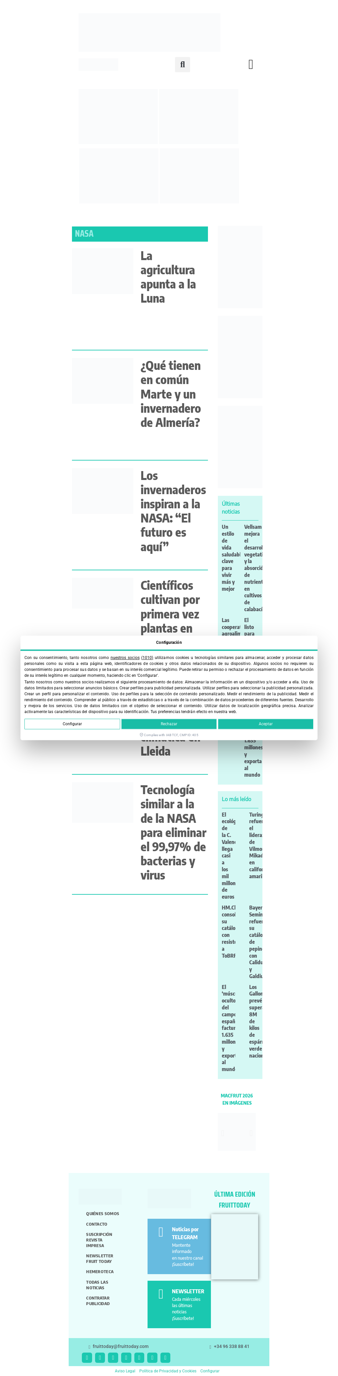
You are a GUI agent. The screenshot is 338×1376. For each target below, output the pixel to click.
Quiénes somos (102, 1213)
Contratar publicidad (98, 1300)
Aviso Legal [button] (125, 1371)
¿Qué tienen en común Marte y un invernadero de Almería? (171, 394)
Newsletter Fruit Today (99, 1258)
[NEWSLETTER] (161, 1294)
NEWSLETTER (188, 1291)
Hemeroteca (100, 1271)
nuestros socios (125, 657)
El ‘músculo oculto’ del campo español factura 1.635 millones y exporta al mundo (232, 1028)
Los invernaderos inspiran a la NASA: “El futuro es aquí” (173, 511)
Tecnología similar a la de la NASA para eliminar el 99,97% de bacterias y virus (173, 832)
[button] (182, 64)
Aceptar (266, 724)
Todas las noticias (97, 1284)
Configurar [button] (210, 1371)
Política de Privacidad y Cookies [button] (167, 1371)
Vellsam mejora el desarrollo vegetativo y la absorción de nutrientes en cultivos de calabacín (256, 568)
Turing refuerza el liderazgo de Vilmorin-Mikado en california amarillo (259, 845)
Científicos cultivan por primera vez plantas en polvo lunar (170, 613)
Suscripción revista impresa (99, 1240)
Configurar (72, 724)
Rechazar (169, 724)
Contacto (96, 1224)
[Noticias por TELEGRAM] (161, 1232)
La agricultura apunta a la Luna (168, 277)
